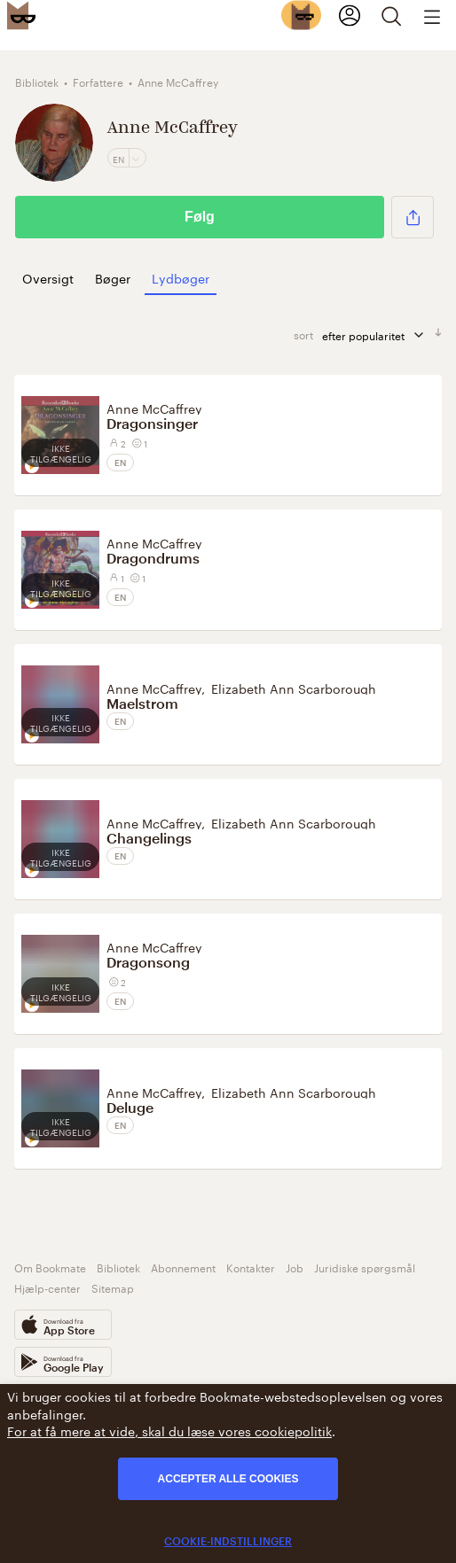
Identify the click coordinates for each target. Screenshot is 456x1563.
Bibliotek (118, 1266)
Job (294, 1266)
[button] (412, 217)
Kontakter (250, 1266)
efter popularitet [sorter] (374, 334)
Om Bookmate (50, 1266)
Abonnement (183, 1266)
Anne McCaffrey (154, 407)
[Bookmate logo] (21, 15)
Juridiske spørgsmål (364, 1266)
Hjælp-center (47, 1287)
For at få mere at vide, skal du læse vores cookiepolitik (169, 1430)
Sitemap (112, 1287)
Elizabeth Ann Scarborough (293, 687)
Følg (200, 216)
